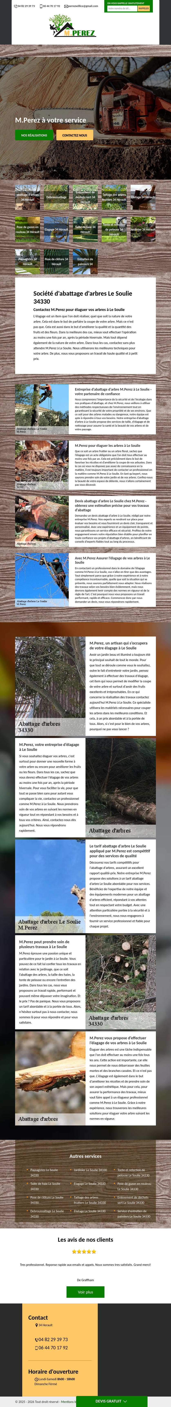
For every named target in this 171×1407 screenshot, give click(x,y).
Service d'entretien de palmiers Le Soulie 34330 (134, 1213)
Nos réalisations (34, 135)
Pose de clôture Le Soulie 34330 (46, 1200)
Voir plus (85, 1292)
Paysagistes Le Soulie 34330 (44, 1172)
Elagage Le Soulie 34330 (89, 1184)
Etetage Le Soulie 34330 (89, 1211)
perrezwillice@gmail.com (81, 6)
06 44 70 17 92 (49, 6)
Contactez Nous (74, 135)
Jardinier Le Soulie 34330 (90, 1170)
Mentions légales (72, 1402)
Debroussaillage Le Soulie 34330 (47, 1213)
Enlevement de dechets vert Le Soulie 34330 (133, 1200)
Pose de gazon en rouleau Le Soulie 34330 (134, 1186)
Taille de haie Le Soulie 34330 (45, 1186)
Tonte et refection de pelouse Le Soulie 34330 (134, 1172)
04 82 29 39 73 (24, 6)
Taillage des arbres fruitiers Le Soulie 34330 (90, 1200)
